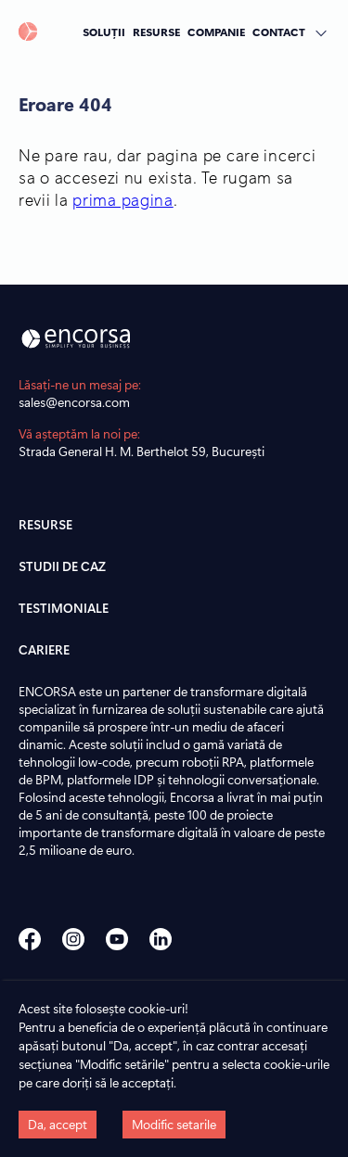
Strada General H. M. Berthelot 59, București (141, 451)
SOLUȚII (104, 31)
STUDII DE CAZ (62, 566)
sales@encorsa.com (74, 402)
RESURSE (156, 31)
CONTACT (278, 31)
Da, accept (57, 1124)
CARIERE (44, 649)
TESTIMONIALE (64, 608)
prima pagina (122, 199)
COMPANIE (216, 31)
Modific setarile (174, 1124)
